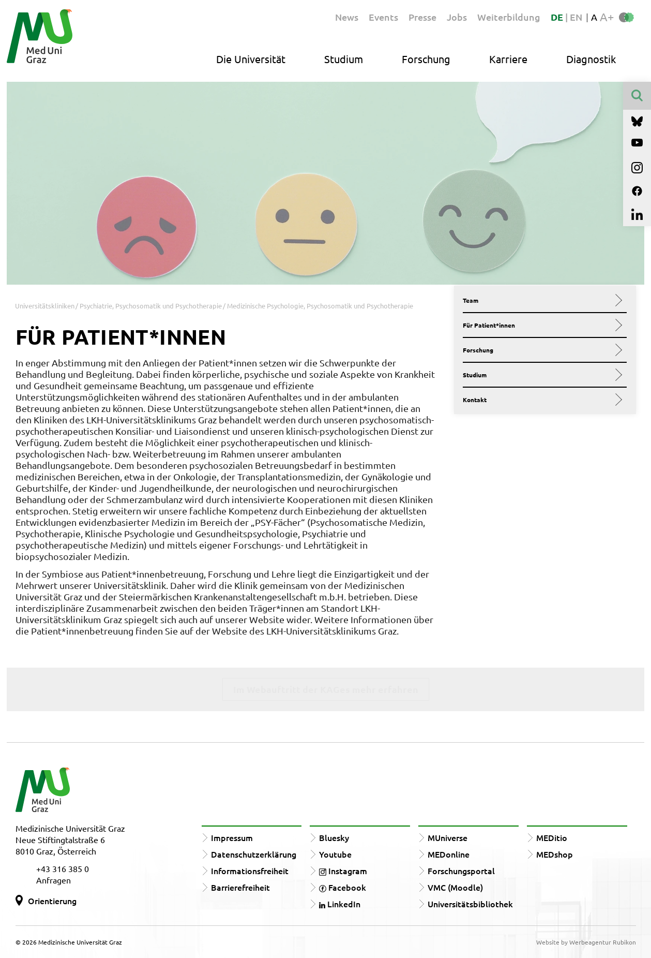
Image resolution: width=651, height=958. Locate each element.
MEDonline (449, 854)
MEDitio (551, 837)
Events (383, 17)
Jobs (457, 17)
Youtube (335, 854)
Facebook (342, 887)
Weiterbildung (508, 17)
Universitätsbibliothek (470, 903)
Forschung (426, 58)
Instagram (343, 870)
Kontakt (540, 399)
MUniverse (447, 837)
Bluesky (334, 837)
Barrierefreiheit (240, 887)
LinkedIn (339, 903)
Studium (343, 58)
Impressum (232, 837)
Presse (422, 17)
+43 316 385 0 (62, 868)
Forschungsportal (461, 870)
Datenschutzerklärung (253, 854)
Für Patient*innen (540, 325)
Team (540, 300)
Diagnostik (591, 58)
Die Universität (250, 58)
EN (576, 17)
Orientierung (52, 900)
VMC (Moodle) (455, 887)
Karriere (508, 58)
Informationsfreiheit (250, 870)
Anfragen (53, 880)
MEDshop (554, 854)
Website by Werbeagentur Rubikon (586, 942)
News (346, 17)
